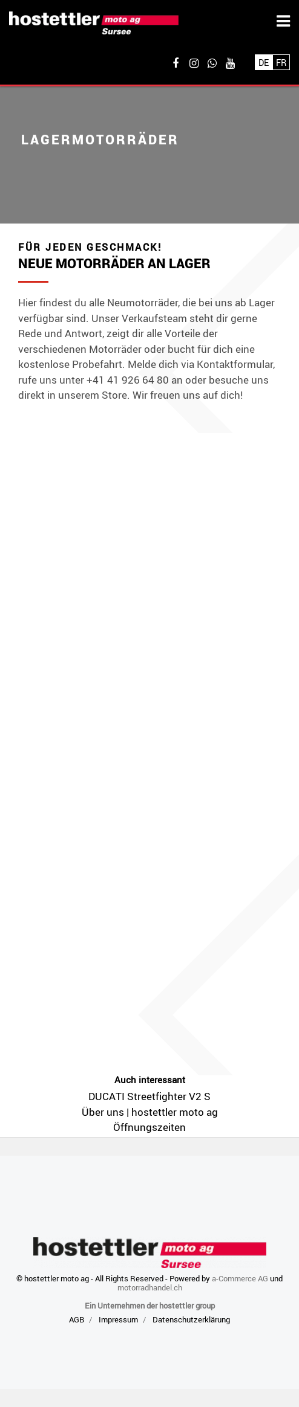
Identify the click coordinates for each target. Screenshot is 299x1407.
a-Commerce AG (240, 1278)
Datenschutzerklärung (191, 1319)
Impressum (118, 1319)
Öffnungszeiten (149, 1127)
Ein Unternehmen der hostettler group (150, 1305)
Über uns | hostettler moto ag (150, 1112)
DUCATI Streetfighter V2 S (149, 1096)
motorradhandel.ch (149, 1287)
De (263, 62)
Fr (281, 62)
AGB (76, 1319)
